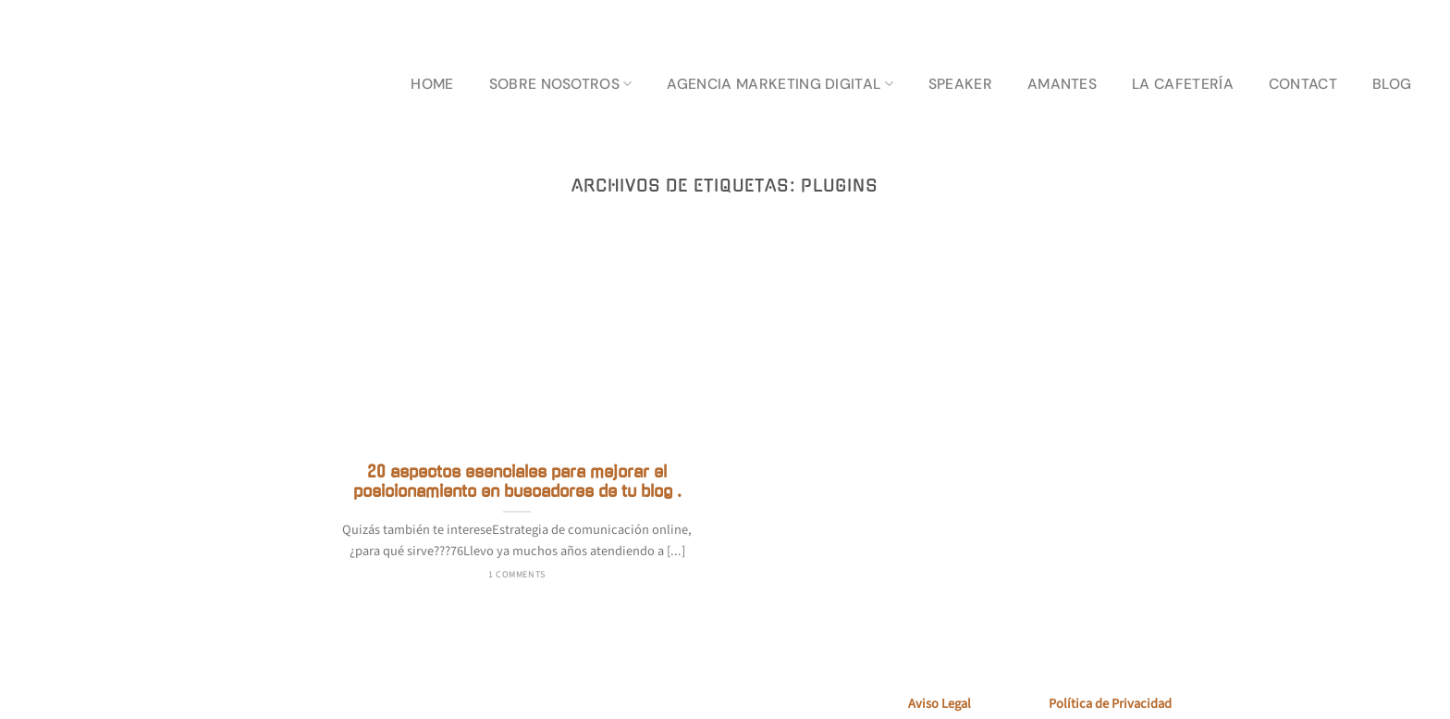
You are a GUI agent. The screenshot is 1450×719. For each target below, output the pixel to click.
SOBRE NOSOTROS (561, 83)
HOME (432, 83)
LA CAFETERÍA (1183, 83)
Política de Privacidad (1110, 703)
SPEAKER (960, 83)
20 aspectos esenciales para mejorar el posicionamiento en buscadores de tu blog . (517, 482)
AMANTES (1062, 83)
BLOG (1391, 83)
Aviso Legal (939, 703)
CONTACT (1303, 83)
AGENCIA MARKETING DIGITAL (779, 83)
